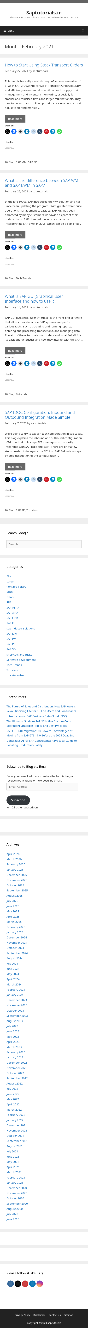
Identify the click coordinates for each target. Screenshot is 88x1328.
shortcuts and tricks (19, 654)
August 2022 (14, 1083)
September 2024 (17, 953)
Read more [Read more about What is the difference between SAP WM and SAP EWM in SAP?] (15, 235)
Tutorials (21, 394)
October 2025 (15, 885)
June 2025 (12, 906)
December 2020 (16, 1188)
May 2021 (12, 1162)
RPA (9, 602)
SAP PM (11, 639)
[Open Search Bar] (83, 31)
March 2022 (14, 1109)
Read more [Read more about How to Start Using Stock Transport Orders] (15, 119)
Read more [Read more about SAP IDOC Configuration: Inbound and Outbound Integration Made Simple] (15, 466)
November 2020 (16, 1193)
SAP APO (12, 613)
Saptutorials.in (44, 12)
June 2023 (12, 1031)
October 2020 (15, 1198)
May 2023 (12, 1036)
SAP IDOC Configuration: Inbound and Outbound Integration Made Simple (40, 414)
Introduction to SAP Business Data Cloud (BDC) (36, 716)
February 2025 (15, 927)
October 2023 (15, 1010)
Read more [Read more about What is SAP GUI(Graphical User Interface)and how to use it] (15, 350)
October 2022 (15, 1073)
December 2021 (16, 1125)
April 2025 (12, 916)
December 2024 (16, 937)
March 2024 (14, 984)
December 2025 (16, 875)
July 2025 (12, 901)
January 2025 (14, 932)
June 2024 (12, 969)
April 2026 (12, 854)
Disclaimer (39, 1314)
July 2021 (12, 1151)
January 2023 (14, 1057)
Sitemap (68, 1314)
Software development (21, 660)
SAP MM (21, 162)
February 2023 (15, 1052)
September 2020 (17, 1203)
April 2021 (12, 1167)
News (10, 597)
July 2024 (12, 963)
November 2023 (16, 1005)
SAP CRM (12, 618)
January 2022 (14, 1120)
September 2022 (17, 1078)
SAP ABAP (12, 607)
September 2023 (17, 1016)
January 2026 (14, 870)
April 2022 (12, 1104)
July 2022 (12, 1089)
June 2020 (12, 1219)
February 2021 (15, 1177)
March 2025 (14, 922)
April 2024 (12, 979)
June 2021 (12, 1156)
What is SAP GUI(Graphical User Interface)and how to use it (34, 298)
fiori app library (16, 586)
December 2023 (16, 1000)
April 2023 (12, 1042)
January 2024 (14, 995)
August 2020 (14, 1209)
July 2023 (12, 1026)
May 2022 (12, 1099)
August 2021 (14, 1146)
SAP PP (10, 644)
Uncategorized (15, 675)
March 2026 (14, 859)
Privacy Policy (22, 1314)
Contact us (55, 1314)
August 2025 (14, 895)
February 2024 (15, 989)
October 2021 (15, 1136)
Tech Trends (23, 278)
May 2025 (12, 911)
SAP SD (32, 162)
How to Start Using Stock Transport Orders (44, 65)
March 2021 (14, 1172)
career (10, 581)
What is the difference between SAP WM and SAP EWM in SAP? (41, 183)
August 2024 (14, 958)
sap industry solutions (20, 628)
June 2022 (12, 1094)
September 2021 (17, 1141)
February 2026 (15, 864)
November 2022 (16, 1068)
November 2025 (16, 880)
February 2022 (15, 1115)
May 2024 (12, 974)
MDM (9, 592)
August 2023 (14, 1021)
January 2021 (14, 1183)
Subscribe (18, 800)
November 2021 (16, 1130)
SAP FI (10, 623)
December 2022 (16, 1062)
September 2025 (17, 890)
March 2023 (14, 1047)
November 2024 (16, 942)
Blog (11, 162)
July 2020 (12, 1214)
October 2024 (15, 948)
